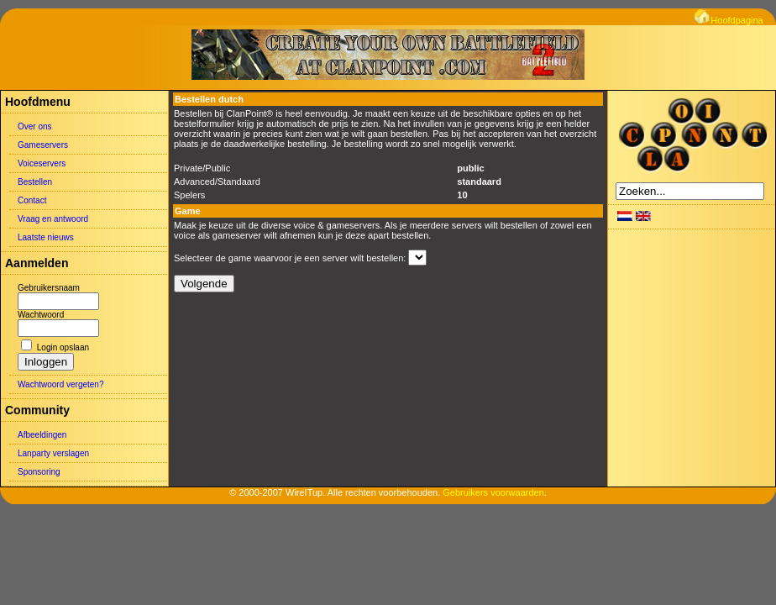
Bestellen (35, 182)
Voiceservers (42, 163)
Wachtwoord (41, 314)
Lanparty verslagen (53, 453)
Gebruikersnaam (49, 287)
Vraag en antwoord (53, 219)
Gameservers (43, 145)
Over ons (35, 126)
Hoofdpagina (729, 20)
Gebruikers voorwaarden (493, 492)
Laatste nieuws (46, 237)
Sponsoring (39, 471)
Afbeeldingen (42, 434)
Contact (32, 200)
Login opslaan (63, 347)
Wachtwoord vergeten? (60, 384)
